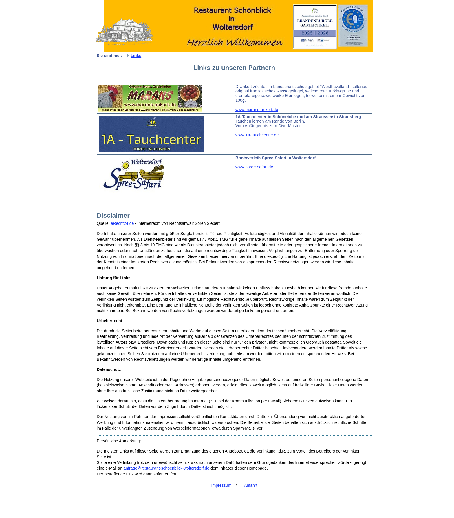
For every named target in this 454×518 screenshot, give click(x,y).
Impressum (221, 485)
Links (136, 55)
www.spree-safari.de (254, 167)
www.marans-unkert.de (256, 109)
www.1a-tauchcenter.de (257, 135)
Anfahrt (250, 485)
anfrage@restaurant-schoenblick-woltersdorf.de (166, 468)
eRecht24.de (122, 223)
